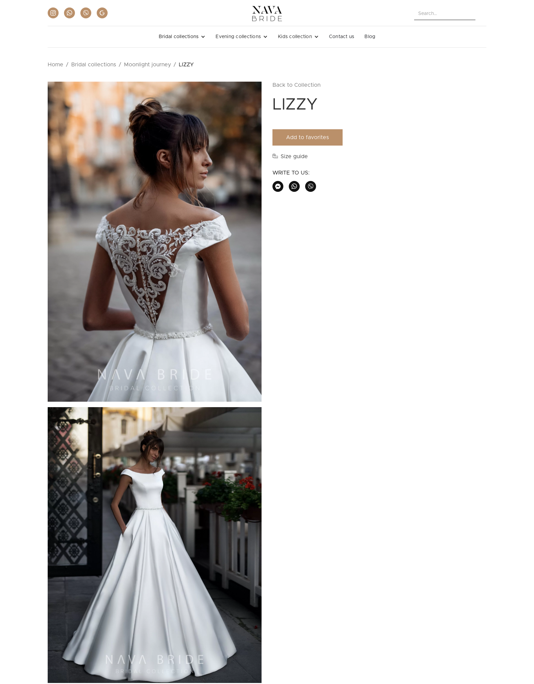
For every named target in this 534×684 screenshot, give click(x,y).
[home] (267, 14)
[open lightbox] (155, 244)
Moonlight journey (147, 64)
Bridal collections (93, 64)
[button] (182, 37)
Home (55, 64)
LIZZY (186, 64)
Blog (369, 36)
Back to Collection (296, 85)
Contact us (342, 36)
